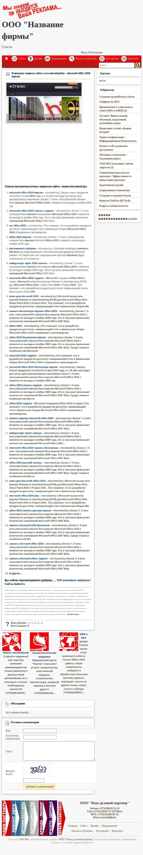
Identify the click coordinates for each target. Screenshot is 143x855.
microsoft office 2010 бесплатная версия (33, 367)
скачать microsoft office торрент (28, 558)
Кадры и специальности (113, 205)
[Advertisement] (48, 155)
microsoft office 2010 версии (26, 192)
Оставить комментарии (25, 722)
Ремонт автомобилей (16, 652)
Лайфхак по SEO (109, 101)
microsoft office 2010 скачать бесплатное (33, 447)
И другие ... (16, 573)
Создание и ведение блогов (115, 195)
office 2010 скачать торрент (25, 385)
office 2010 (15, 326)
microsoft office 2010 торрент (26, 278)
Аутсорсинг (112, 58)
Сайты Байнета (15, 583)
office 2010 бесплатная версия (27, 337)
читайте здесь (73, 614)
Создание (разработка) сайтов (117, 96)
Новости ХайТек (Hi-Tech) (114, 200)
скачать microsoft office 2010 (26, 543)
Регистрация (95, 52)
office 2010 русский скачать (25, 462)
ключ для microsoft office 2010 (27, 480)
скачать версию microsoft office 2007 (31, 418)
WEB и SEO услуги (83, 638)
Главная (6, 59)
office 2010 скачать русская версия (30, 510)
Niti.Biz (24, 839)
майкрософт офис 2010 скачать (28, 263)
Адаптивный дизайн (111, 185)
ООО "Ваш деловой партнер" (76, 839)
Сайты (21, 58)
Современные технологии (114, 190)
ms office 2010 (17, 225)
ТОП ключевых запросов (73, 580)
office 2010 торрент (20, 403)
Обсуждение (18, 703)
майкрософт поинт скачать (25, 433)
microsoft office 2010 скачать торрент (31, 210)
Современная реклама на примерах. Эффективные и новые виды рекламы (115, 176)
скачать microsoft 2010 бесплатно (29, 525)
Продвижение (59, 58)
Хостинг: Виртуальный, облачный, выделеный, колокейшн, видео (113, 119)
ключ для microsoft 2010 (24, 296)
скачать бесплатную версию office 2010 (33, 311)
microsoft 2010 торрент (23, 355)
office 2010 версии (20, 237)
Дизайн (38, 58)
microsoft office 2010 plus (24, 495)
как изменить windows (22, 248)
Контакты (133, 58)
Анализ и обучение (86, 58)
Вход (83, 52)
